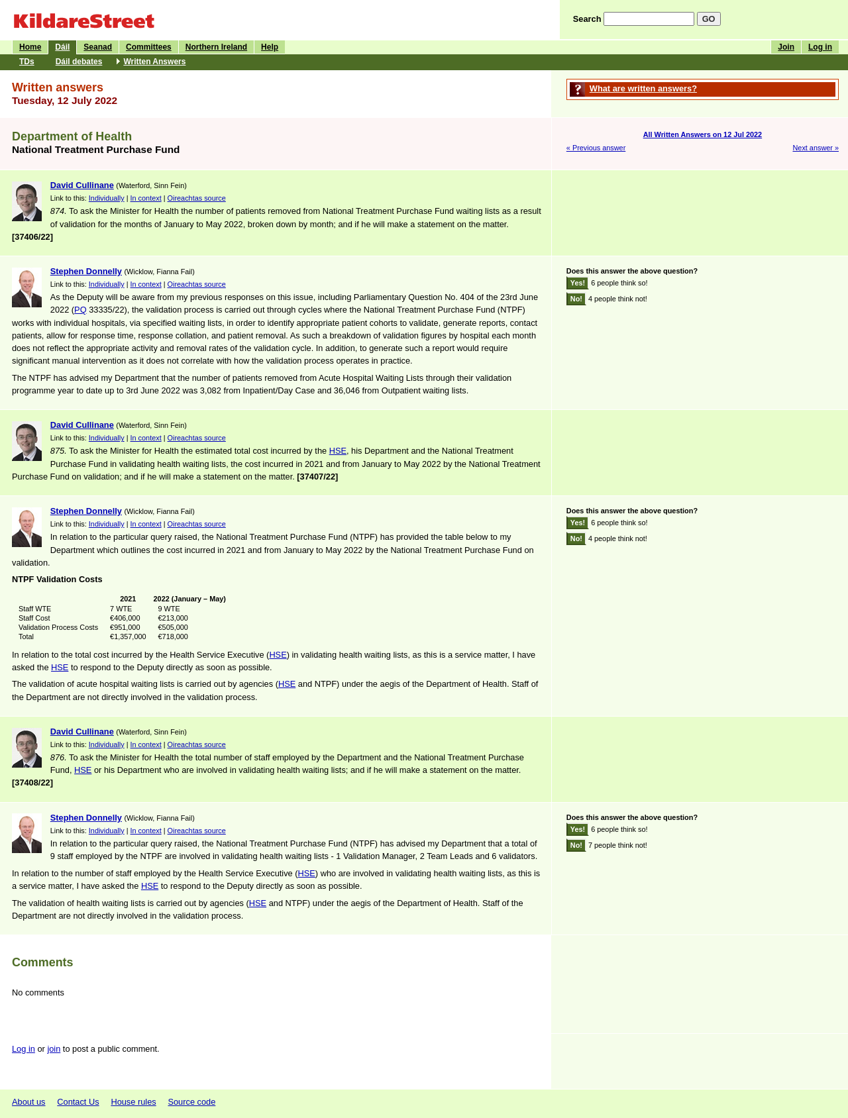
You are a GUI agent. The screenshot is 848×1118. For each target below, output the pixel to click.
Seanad (97, 47)
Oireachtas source (197, 198)
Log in (820, 47)
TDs (26, 61)
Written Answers (154, 61)
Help (269, 47)
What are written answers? (643, 88)
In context (146, 198)
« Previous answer (595, 148)
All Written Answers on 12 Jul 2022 (703, 134)
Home (30, 47)
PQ (80, 310)
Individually (107, 198)
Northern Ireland (216, 47)
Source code (191, 1102)
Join (786, 47)
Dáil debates (79, 61)
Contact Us (78, 1102)
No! (576, 299)
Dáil (62, 47)
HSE (337, 451)
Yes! (577, 283)
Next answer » (815, 148)
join (53, 1049)
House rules (133, 1102)
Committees (149, 47)
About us (29, 1102)
